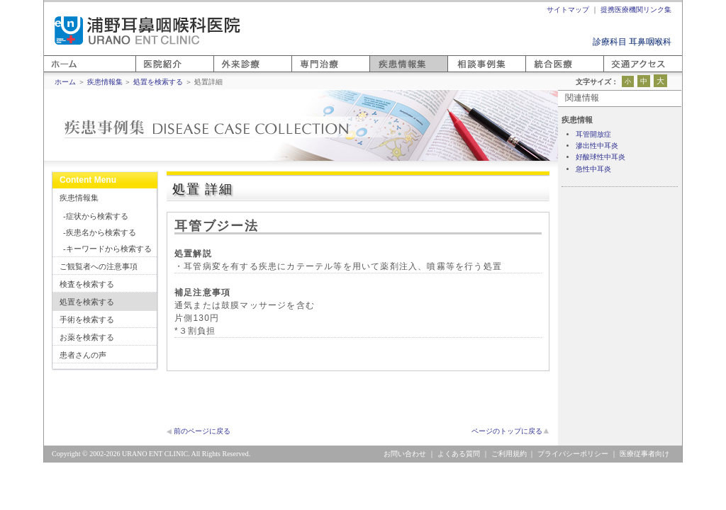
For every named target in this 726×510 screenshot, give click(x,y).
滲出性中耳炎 (597, 145)
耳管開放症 (593, 134)
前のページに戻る (202, 431)
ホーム (65, 82)
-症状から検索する (95, 216)
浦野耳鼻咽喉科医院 (147, 30)
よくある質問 (458, 454)
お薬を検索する (87, 337)
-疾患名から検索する (99, 232)
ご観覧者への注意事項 (99, 266)
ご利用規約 (509, 454)
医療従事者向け (644, 454)
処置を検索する (87, 302)
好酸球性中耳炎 (600, 157)
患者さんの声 (83, 355)
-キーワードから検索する (107, 248)
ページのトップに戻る (506, 431)
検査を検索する (87, 284)
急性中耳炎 (593, 169)
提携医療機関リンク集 (636, 9)
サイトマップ (568, 9)
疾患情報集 (79, 197)
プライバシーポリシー (572, 454)
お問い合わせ (405, 454)
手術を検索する (87, 319)
